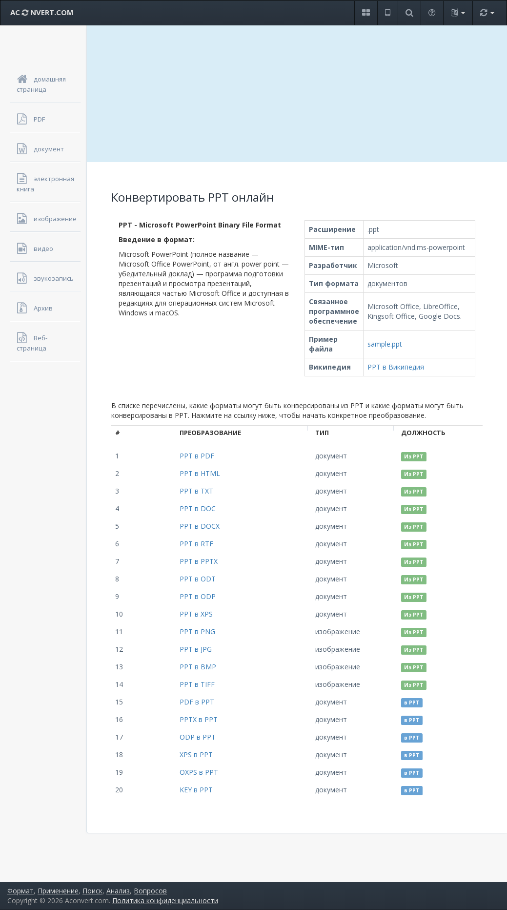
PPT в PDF (197, 455)
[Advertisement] (297, 93)
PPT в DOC (198, 508)
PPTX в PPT (199, 719)
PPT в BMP (198, 666)
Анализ (118, 890)
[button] (365, 13)
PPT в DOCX (200, 526)
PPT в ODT (198, 578)
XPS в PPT (196, 754)
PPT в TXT (196, 491)
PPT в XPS (196, 614)
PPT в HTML (200, 473)
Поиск (92, 890)
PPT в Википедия (395, 367)
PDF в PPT (197, 701)
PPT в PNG (197, 631)
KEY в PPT (196, 789)
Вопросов (150, 890)
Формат (20, 890)
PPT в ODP (198, 596)
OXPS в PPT (199, 772)
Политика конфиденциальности (165, 900)
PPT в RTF (196, 543)
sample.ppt (384, 344)
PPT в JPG (196, 649)
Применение (58, 890)
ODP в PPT (198, 737)
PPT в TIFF (197, 684)
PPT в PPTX (199, 561)
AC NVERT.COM (42, 12)
